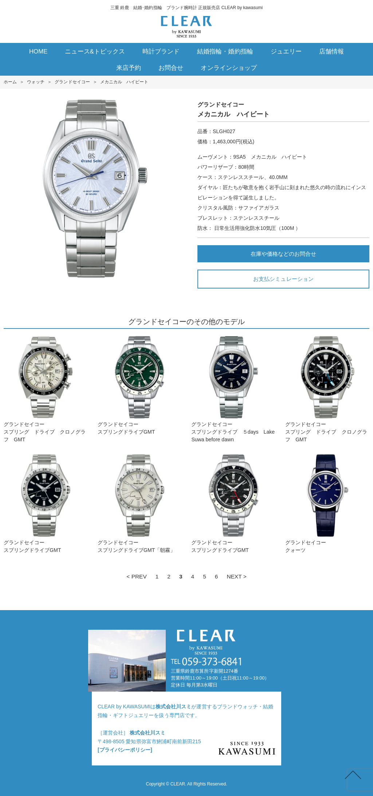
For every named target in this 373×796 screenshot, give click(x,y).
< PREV (136, 576)
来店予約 (128, 67)
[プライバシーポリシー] (125, 750)
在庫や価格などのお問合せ (283, 254)
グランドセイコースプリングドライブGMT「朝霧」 (140, 503)
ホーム (10, 81)
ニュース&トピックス (95, 51)
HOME (38, 51)
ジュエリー (286, 51)
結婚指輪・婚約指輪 (225, 51)
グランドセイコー (72, 81)
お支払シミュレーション (283, 279)
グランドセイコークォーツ (327, 503)
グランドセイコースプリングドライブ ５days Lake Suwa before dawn (233, 389)
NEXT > (236, 576)
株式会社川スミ (173, 706)
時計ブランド (161, 51)
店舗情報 (331, 51)
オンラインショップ (228, 67)
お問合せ (170, 67)
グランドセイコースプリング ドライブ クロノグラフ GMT (46, 389)
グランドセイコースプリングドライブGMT (140, 385)
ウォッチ (35, 81)
